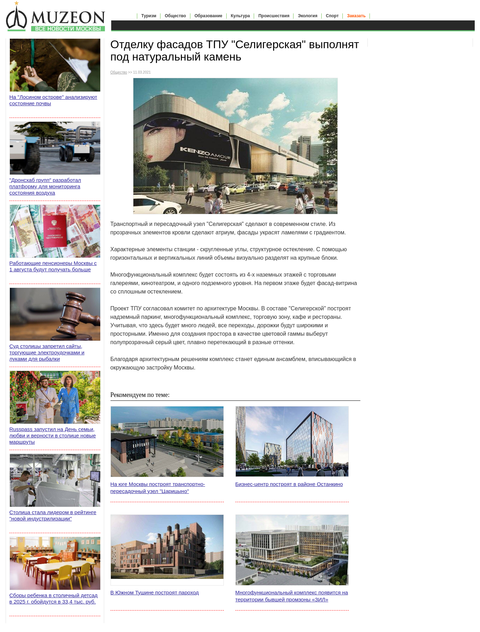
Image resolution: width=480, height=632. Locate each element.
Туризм (149, 15)
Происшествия (273, 15)
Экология (307, 15)
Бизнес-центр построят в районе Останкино (289, 484)
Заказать (356, 15)
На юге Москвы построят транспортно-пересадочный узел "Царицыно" (157, 487)
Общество (175, 15)
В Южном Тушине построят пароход (154, 592)
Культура (240, 15)
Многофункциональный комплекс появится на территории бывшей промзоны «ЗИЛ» (291, 595)
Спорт (332, 15)
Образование (208, 15)
